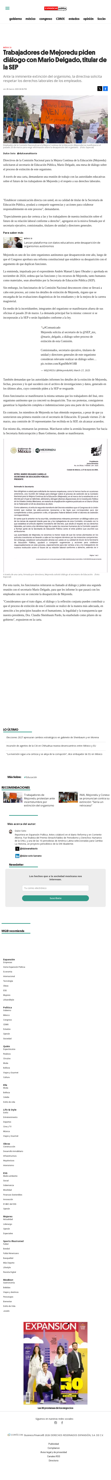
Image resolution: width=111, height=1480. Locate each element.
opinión (88, 19)
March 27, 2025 (82, 370)
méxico (31, 19)
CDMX (60, 19)
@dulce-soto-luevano (31, 856)
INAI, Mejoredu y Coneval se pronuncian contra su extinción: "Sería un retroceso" (93, 800)
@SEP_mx (89, 332)
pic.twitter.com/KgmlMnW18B (59, 363)
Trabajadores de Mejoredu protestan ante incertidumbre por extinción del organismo (37, 800)
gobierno (15, 19)
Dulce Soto (20, 830)
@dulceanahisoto (27, 153)
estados (74, 19)
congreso (45, 19)
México (7, 47)
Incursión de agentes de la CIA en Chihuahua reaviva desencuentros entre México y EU (51, 745)
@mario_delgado (51, 336)
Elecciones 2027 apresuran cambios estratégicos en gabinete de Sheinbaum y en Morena (52, 737)
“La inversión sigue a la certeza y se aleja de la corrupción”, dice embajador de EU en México (54, 754)
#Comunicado (52, 327)
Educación (31, 777)
